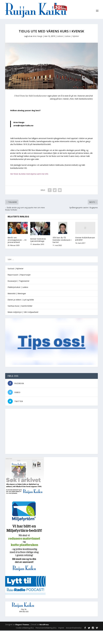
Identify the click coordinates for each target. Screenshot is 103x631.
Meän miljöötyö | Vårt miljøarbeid (23, 312)
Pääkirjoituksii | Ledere (18, 288)
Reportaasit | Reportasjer (19, 275)
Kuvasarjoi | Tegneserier (18, 281)
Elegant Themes (22, 625)
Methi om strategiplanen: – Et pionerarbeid (17, 240)
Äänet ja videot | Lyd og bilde (21, 300)
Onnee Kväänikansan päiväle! (85, 239)
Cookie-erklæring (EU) (25, 628)
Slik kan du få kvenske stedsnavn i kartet (62, 240)
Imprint (61, 628)
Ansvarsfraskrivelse (74, 628)
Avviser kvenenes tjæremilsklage (38, 240)
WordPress (44, 625)
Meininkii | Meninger (17, 294)
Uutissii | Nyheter (15, 269)
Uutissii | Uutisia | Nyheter (68, 36)
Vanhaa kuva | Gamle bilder (20, 306)
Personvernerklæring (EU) (46, 628)
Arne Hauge (37, 36)
